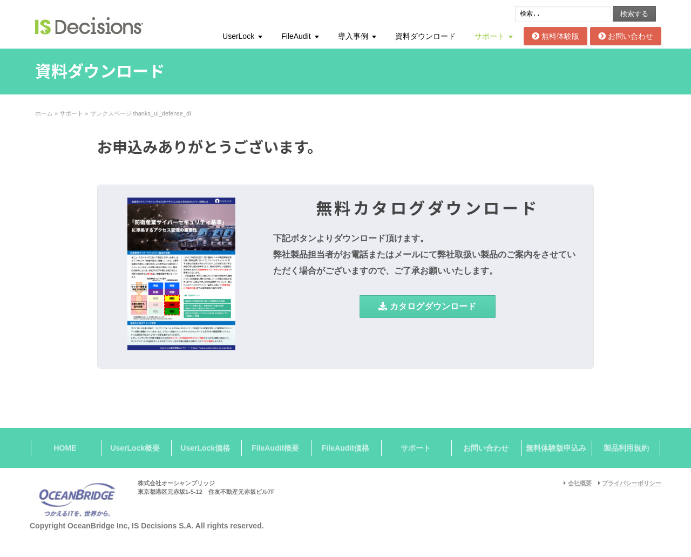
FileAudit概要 (275, 448)
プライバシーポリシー (631, 483)
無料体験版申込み (556, 448)
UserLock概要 (135, 448)
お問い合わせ (625, 36)
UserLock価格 (205, 448)
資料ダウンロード (425, 36)
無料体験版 (555, 36)
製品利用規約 (626, 448)
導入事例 (353, 36)
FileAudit (295, 36)
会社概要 (580, 483)
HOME (64, 448)
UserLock (238, 36)
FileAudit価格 (345, 448)
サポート (490, 36)
